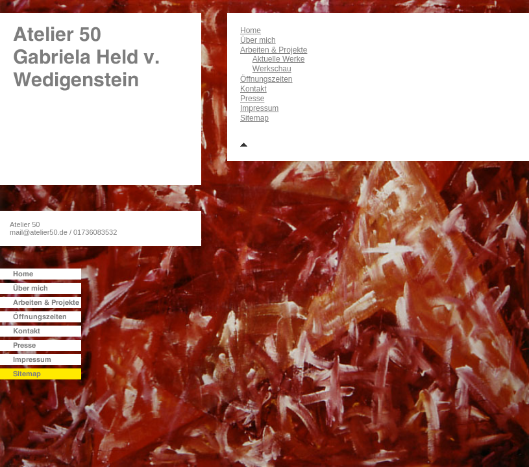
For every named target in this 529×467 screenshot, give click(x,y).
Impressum (259, 108)
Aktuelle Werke (278, 59)
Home (250, 30)
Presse (252, 98)
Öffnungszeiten (266, 79)
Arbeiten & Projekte (273, 49)
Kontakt (253, 88)
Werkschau (271, 68)
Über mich (258, 40)
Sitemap (254, 118)
